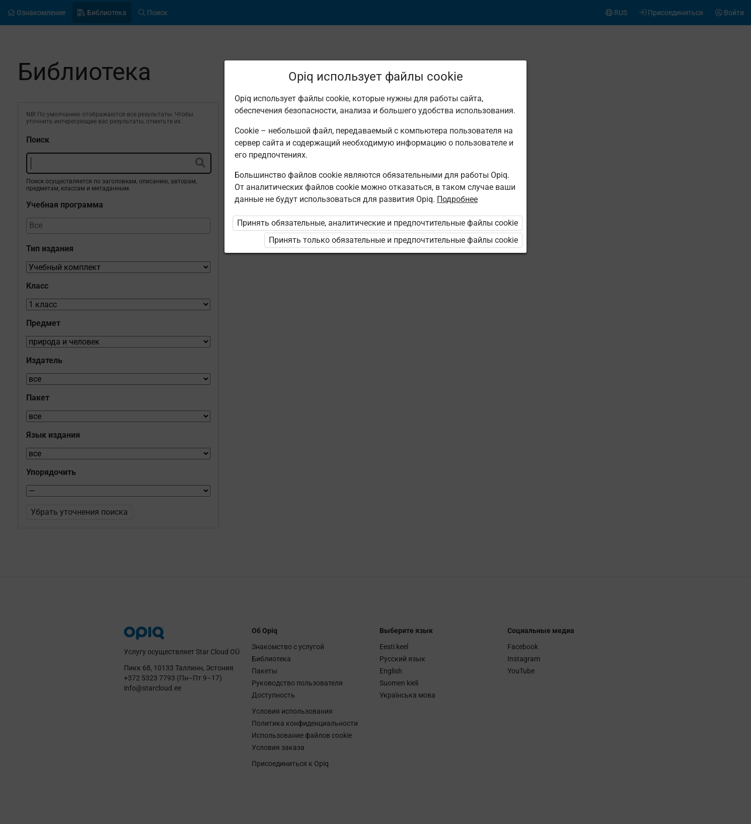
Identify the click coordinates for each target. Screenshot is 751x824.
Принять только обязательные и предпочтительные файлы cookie (393, 240)
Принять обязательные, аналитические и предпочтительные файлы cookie (377, 223)
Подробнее (457, 199)
